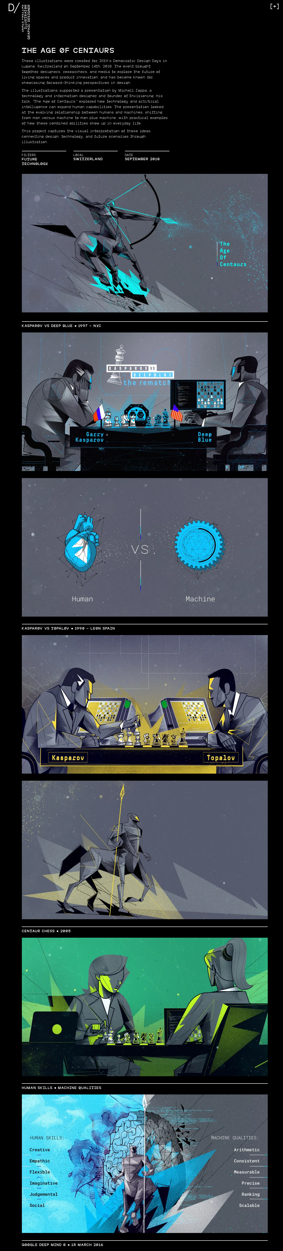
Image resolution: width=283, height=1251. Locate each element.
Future (30, 159)
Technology (35, 164)
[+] (274, 7)
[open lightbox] (145, 243)
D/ (13, 8)
